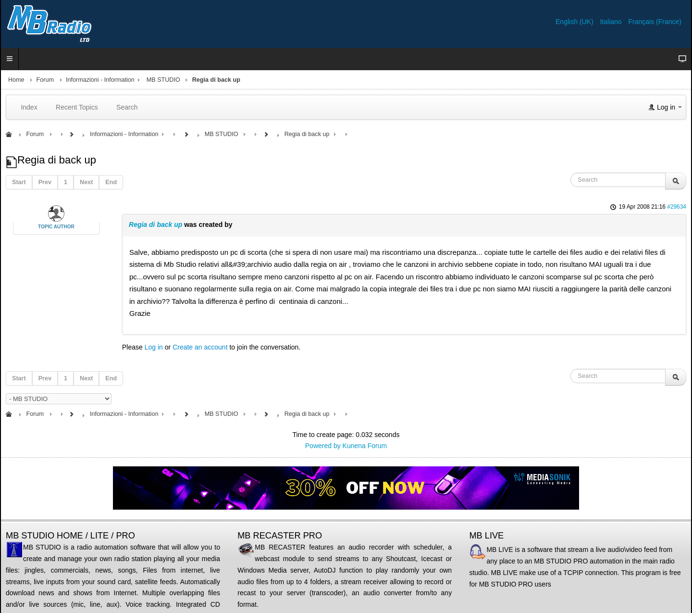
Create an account (200, 347)
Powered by (323, 446)
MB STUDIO (163, 79)
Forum (45, 79)
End (111, 182)
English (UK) (575, 21)
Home (16, 79)
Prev (44, 182)
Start (19, 182)
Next (86, 182)
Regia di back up (155, 224)
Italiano (611, 21)
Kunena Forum (365, 446)
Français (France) (655, 21)
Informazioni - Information (100, 79)
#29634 (676, 206)
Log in (154, 347)
